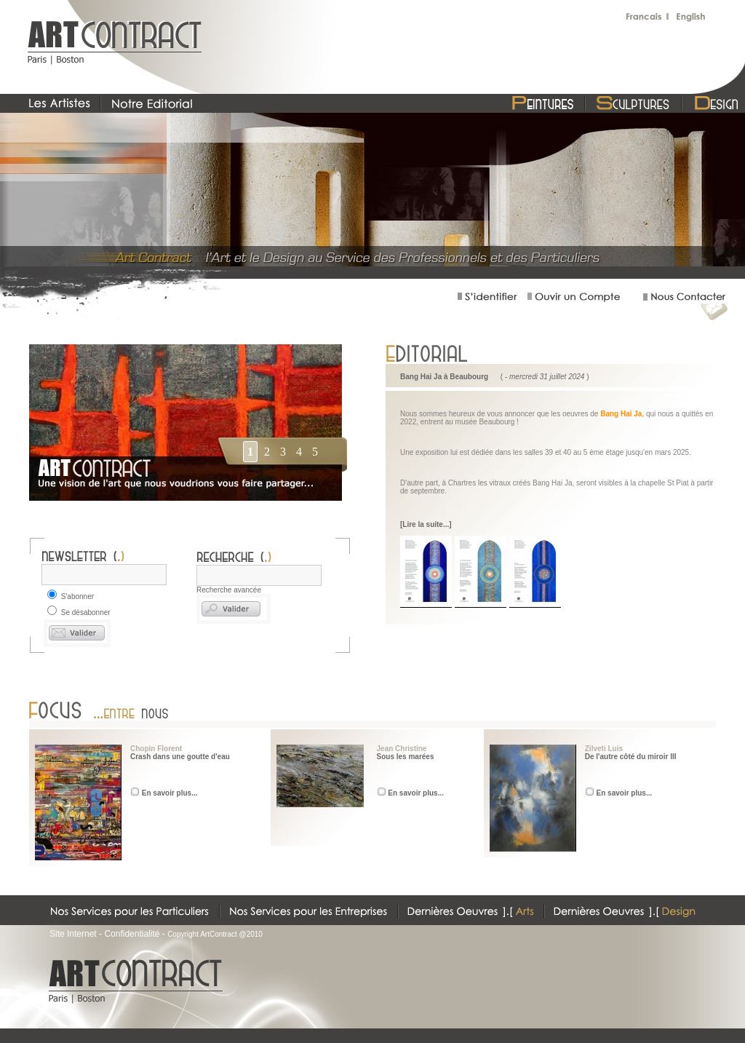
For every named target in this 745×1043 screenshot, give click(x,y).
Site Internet (73, 934)
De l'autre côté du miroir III (631, 757)
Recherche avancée (228, 590)
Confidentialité (131, 934)
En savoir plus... (170, 793)
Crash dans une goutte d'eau (180, 757)
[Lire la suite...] (426, 524)
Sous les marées (405, 757)
